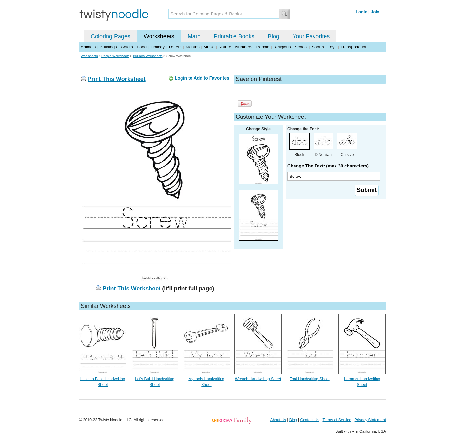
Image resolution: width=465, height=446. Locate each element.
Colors (127, 47)
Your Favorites (311, 36)
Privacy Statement (370, 420)
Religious (282, 47)
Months (193, 47)
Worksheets (159, 36)
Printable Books (234, 36)
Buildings (108, 47)
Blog (273, 36)
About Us (278, 420)
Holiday (158, 47)
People (262, 47)
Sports (318, 47)
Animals (88, 47)
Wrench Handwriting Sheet (258, 379)
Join (375, 11)
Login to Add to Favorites (202, 78)
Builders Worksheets (148, 56)
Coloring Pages (110, 36)
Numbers (243, 47)
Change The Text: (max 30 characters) (328, 165)
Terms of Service (336, 420)
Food (142, 47)
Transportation (353, 47)
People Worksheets (115, 56)
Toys (332, 47)
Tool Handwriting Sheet (309, 379)
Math (194, 36)
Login (361, 11)
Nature (225, 47)
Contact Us (309, 420)
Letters (175, 47)
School (301, 47)
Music (208, 47)
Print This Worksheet (117, 79)
